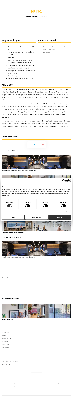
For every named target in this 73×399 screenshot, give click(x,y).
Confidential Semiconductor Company (36, 226)
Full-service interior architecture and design (55, 47)
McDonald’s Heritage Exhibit (36, 292)
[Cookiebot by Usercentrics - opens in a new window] (63, 180)
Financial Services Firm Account (36, 271)
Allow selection (36, 217)
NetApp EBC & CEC (36, 313)
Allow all (59, 217)
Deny (13, 217)
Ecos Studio (46, 52)
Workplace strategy (49, 49)
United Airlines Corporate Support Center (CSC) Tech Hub (36, 164)
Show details (64, 212)
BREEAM (53, 126)
